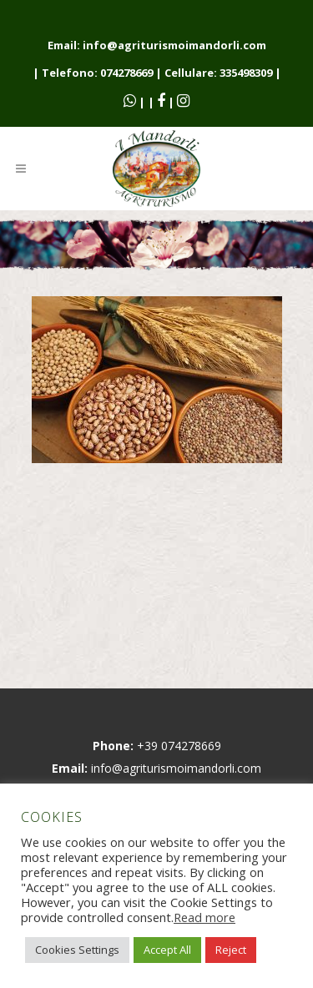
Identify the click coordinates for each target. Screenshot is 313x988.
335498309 (246, 72)
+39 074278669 (179, 746)
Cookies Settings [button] (77, 949)
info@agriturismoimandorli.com (174, 45)
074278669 (126, 72)
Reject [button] (230, 949)
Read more (204, 917)
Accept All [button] (167, 949)
